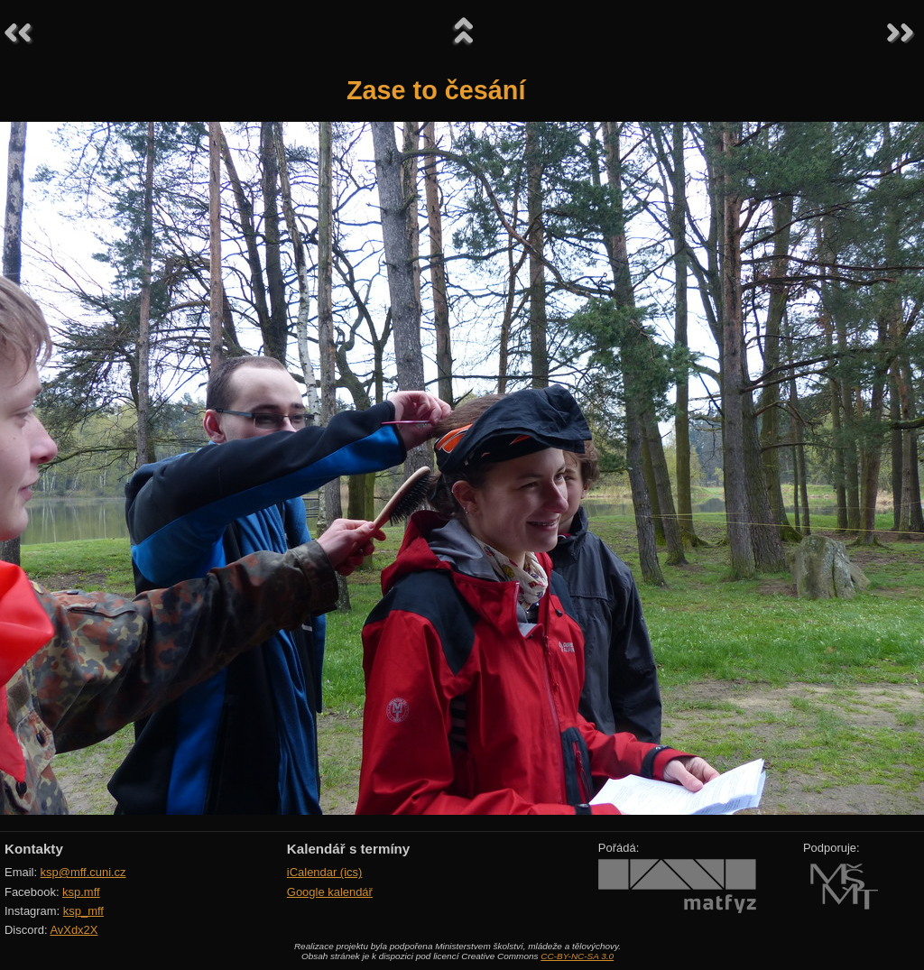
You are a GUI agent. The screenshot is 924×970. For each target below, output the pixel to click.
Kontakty (34, 848)
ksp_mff (83, 911)
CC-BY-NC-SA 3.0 (577, 956)
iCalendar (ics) (325, 872)
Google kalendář (330, 892)
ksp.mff (81, 892)
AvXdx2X (73, 930)
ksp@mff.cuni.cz (83, 872)
